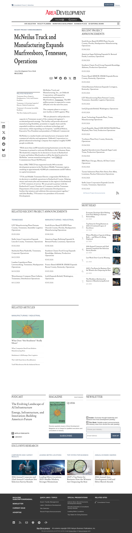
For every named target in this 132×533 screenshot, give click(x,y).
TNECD (58, 157)
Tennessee (59, 100)
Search (73, 20)
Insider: (102, 418)
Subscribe (109, 4)
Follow (59, 20)
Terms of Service (83, 531)
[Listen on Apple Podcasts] (29, 433)
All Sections (118, 24)
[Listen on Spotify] (29, 437)
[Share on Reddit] (4, 144)
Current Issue (19, 508)
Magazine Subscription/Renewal (22, 498)
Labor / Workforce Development (50, 505)
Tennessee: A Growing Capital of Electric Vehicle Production (28, 104)
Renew (117, 5)
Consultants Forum (19, 5)
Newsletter (18, 504)
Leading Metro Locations (76, 511)
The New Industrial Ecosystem (27, 113)
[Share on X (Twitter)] (4, 132)
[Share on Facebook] (4, 138)
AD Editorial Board (96, 24)
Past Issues (78, 397)
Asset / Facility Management (49, 502)
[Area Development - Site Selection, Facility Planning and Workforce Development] (66, 12)
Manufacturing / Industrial (59, 220)
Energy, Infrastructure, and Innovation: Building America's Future (28, 416)
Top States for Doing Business (77, 514)
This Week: (102, 423)
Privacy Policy (72, 531)
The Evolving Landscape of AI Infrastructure (28, 405)
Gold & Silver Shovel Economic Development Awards (78, 502)
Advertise (30, 5)
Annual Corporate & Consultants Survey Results (78, 507)
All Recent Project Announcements (94, 193)
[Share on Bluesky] (4, 150)
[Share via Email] (4, 155)
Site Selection (44, 508)
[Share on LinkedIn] (4, 127)
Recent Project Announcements (28, 30)
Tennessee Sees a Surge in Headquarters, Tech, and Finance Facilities (27, 98)
